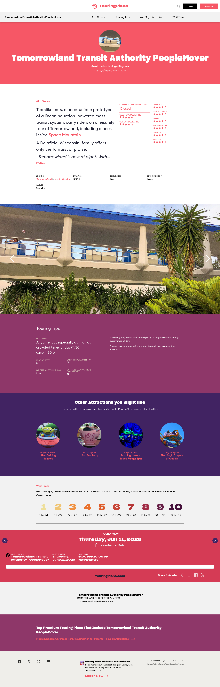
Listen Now (97, 676)
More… (40, 162)
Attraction (101, 66)
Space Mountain (65, 135)
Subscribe (209, 6)
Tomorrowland (43, 179)
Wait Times (178, 17)
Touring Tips (122, 17)
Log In (190, 6)
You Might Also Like (151, 17)
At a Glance (98, 17)
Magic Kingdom (119, 66)
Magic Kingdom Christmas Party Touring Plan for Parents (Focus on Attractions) (85, 638)
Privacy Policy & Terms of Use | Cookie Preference (165, 664)
